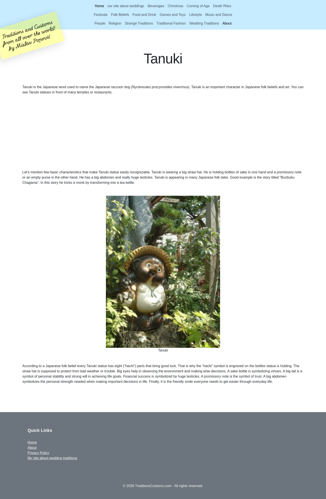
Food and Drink (144, 15)
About (227, 23)
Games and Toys (173, 15)
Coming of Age (198, 6)
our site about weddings (125, 6)
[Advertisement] (163, 132)
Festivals (100, 15)
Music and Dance (218, 15)
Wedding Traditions (204, 23)
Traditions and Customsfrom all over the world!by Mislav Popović (28, 35)
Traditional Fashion (171, 23)
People (99, 23)
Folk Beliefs (120, 15)
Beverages (156, 6)
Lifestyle (195, 15)
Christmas (175, 6)
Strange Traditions (139, 23)
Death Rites (222, 6)
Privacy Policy (38, 453)
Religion (115, 23)
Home (99, 6)
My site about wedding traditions (52, 458)
